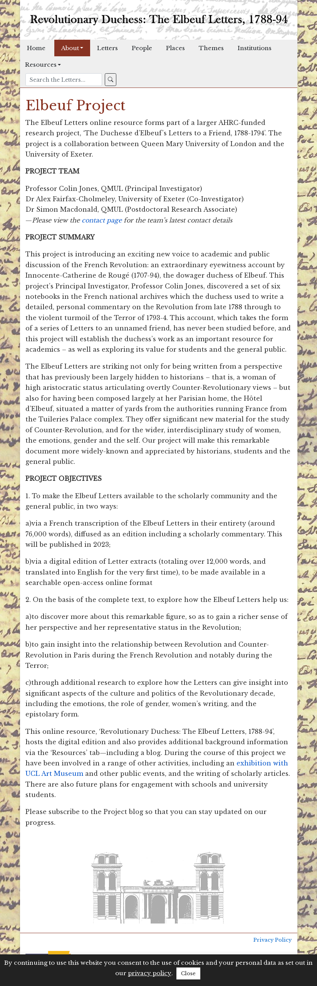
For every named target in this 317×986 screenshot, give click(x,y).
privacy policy (149, 973)
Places (175, 48)
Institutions (255, 48)
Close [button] (188, 973)
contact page (102, 220)
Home (36, 48)
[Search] (63, 79)
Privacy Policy (272, 940)
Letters (107, 48)
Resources (41, 64)
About (70, 48)
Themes (211, 48)
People (142, 48)
